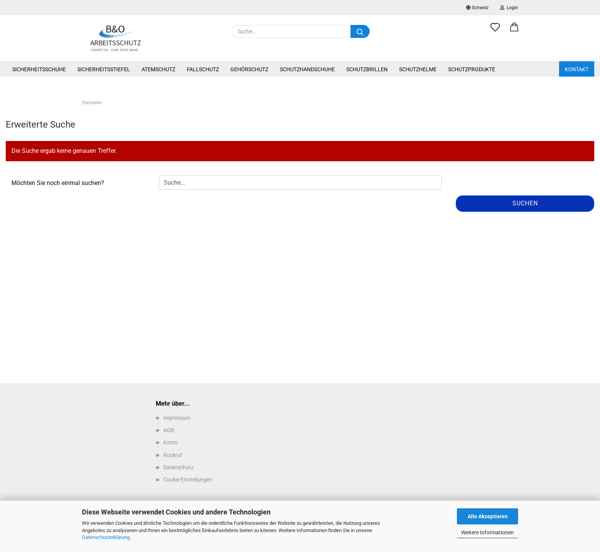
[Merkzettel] (495, 31)
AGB (168, 430)
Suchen (525, 203)
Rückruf (172, 455)
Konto (170, 442)
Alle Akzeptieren (488, 516)
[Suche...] (360, 31)
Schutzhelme (418, 69)
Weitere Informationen (487, 532)
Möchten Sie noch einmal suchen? (57, 183)
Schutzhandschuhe (307, 69)
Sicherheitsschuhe (39, 69)
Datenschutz (178, 467)
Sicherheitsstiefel (103, 69)
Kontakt (577, 69)
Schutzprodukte (471, 69)
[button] (514, 31)
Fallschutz (203, 69)
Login (509, 7)
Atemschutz (158, 69)
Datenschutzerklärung (106, 537)
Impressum (176, 418)
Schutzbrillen (367, 69)
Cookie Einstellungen (187, 480)
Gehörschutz (249, 69)
